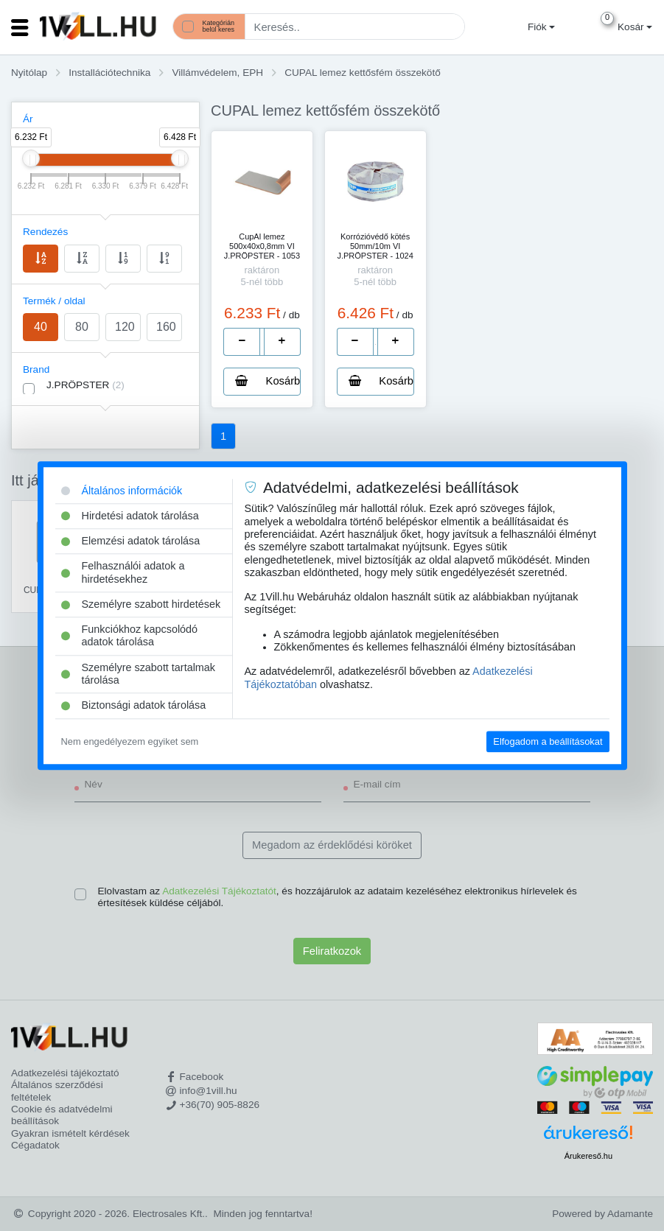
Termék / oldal (54, 300)
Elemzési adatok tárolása (130, 541)
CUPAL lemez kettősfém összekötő (362, 72)
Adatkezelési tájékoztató (65, 1073)
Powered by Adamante (602, 1213)
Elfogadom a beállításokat (547, 741)
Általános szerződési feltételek (57, 1090)
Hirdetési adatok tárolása (130, 516)
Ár (28, 118)
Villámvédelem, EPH (217, 72)
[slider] (31, 158)
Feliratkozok (332, 951)
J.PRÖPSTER (85, 384)
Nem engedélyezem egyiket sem (130, 741)
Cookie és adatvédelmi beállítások (62, 1115)
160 (166, 326)
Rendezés (45, 231)
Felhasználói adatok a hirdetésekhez (123, 573)
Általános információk (122, 491)
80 (81, 326)
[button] (539, 27)
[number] (262, 342)
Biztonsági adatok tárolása (133, 706)
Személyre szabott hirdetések (141, 604)
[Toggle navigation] (20, 27)
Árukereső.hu (588, 1155)
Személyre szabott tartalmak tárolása (138, 674)
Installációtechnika (109, 72)
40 (40, 326)
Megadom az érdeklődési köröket (332, 845)
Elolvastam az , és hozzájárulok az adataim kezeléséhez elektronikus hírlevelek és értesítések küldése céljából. (337, 896)
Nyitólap (29, 72)
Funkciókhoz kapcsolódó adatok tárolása (129, 635)
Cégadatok (35, 1145)
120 (125, 326)
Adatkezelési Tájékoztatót (219, 891)
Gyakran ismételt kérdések (70, 1133)
